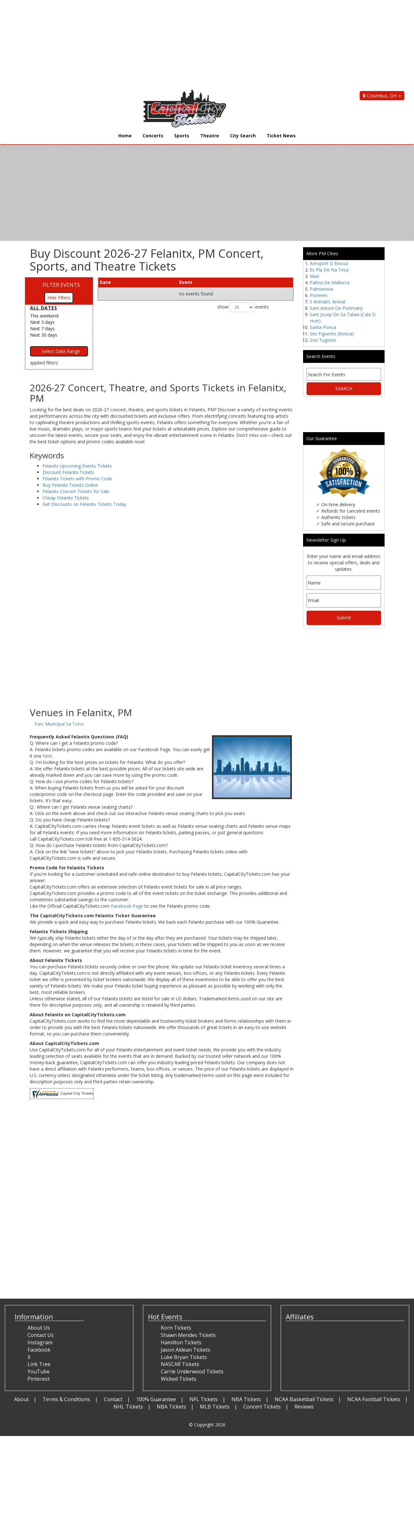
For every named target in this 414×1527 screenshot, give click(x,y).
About (21, 1399)
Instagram (39, 1342)
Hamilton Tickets (181, 1342)
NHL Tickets (128, 1406)
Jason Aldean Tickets (185, 1349)
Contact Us (40, 1335)
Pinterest (38, 1378)
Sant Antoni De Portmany (336, 308)
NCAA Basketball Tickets (304, 1399)
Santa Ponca (323, 327)
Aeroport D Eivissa (329, 263)
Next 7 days (42, 328)
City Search (243, 136)
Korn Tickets (176, 1327)
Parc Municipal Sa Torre (59, 724)
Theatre (209, 136)
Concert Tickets (262, 1406)
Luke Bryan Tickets (184, 1357)
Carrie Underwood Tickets (192, 1371)
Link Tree (39, 1364)
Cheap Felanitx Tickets (66, 498)
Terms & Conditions (66, 1399)
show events (243, 307)
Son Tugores (323, 340)
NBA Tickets (246, 1399)
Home (125, 136)
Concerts (153, 136)
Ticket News (281, 136)
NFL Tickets (204, 1399)
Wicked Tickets (178, 1378)
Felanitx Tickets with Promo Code (77, 479)
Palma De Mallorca (329, 282)
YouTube (38, 1371)
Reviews (304, 1406)
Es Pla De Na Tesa (329, 270)
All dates (43, 308)
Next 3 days (42, 322)
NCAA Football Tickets (373, 1399)
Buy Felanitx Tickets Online (70, 485)
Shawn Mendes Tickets (188, 1335)
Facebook (39, 1349)
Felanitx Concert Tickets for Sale (76, 491)
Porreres (319, 295)
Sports (181, 136)
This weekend (44, 316)
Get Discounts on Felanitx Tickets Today (84, 504)
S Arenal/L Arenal (327, 302)
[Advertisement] (192, 44)
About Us (38, 1327)
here (47, 756)
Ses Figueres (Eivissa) (332, 334)
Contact (113, 1399)
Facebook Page (127, 906)
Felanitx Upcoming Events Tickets (77, 466)
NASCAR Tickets (180, 1364)
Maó (314, 276)
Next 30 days (43, 335)
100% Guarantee (156, 1399)
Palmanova (321, 289)
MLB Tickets (215, 1406)
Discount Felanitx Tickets (68, 472)
